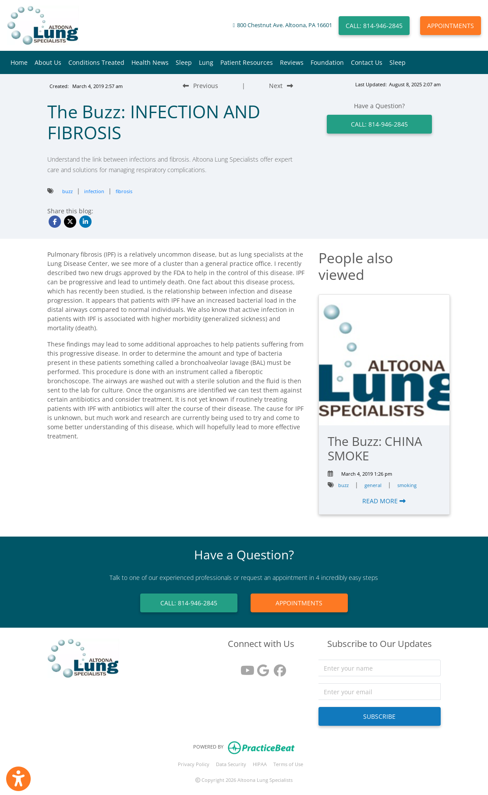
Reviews (292, 62)
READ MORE (384, 501)
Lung (206, 62)
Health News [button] (150, 62)
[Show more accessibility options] (18, 778)
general (373, 485)
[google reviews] (261, 667)
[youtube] (244, 667)
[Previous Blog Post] (200, 85)
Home (19, 62)
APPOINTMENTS (450, 25)
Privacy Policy (193, 764)
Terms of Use (288, 764)
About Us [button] (48, 62)
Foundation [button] (327, 62)
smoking (407, 485)
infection (94, 191)
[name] (379, 668)
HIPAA (260, 764)
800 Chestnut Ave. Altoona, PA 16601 (284, 25)
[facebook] (278, 667)
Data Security (231, 764)
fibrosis (124, 191)
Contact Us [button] (366, 62)
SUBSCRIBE (379, 716)
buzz (67, 191)
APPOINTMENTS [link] (299, 603)
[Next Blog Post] (281, 85)
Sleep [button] (184, 62)
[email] (379, 691)
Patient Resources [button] (246, 62)
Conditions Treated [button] (96, 62)
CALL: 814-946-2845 (374, 25)
